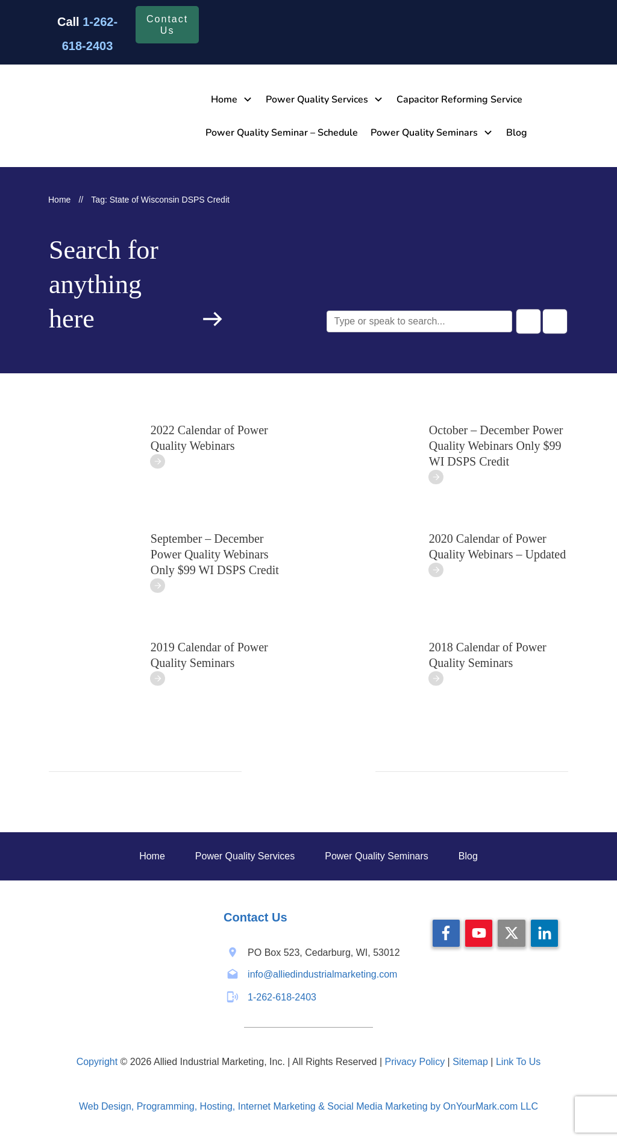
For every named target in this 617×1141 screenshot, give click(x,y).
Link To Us (518, 1062)
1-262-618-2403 (282, 997)
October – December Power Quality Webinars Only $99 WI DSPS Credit (496, 445)
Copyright (97, 1062)
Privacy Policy (415, 1062)
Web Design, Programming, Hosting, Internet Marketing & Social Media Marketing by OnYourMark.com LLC (308, 1106)
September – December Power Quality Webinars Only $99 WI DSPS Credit (215, 554)
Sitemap (470, 1062)
